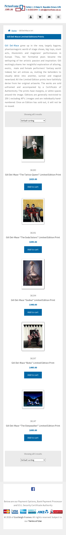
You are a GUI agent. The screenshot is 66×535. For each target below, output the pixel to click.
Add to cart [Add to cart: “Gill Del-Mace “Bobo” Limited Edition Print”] (33, 374)
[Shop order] (33, 120)
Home (14, 30)
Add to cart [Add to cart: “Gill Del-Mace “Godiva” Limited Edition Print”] (33, 312)
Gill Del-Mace (12, 45)
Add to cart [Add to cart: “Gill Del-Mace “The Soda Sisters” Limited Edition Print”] (33, 249)
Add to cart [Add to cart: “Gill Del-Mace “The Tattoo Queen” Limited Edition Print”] (33, 186)
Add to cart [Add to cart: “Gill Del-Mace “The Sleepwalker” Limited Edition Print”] (33, 437)
